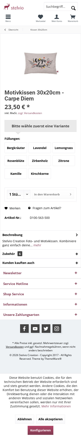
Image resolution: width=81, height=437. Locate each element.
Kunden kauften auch (18, 263)
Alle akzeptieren (50, 419)
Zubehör (12, 254)
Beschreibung (12, 235)
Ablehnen (24, 419)
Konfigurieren (40, 430)
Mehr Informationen (56, 406)
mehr (37, 245)
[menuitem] (8, 18)
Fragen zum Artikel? (44, 208)
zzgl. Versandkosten (30, 113)
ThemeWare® (53, 359)
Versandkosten (15, 347)
